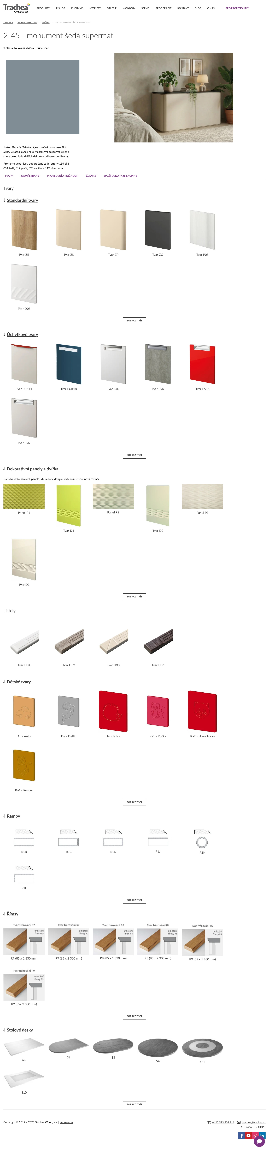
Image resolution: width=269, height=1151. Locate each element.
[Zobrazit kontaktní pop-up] (259, 1141)
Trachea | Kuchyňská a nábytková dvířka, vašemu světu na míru (16, 8)
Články (91, 176)
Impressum (66, 1122)
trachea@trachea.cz (254, 1122)
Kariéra (248, 1127)
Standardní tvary (22, 200)
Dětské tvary (19, 682)
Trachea (8, 23)
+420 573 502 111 (223, 1122)
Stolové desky (20, 1030)
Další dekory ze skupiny (120, 176)
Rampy (13, 816)
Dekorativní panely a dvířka (33, 469)
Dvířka (46, 23)
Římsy (12, 914)
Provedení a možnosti (62, 176)
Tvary (9, 176)
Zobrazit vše (134, 321)
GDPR (262, 1127)
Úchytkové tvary (22, 335)
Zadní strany (30, 176)
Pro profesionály (27, 23)
